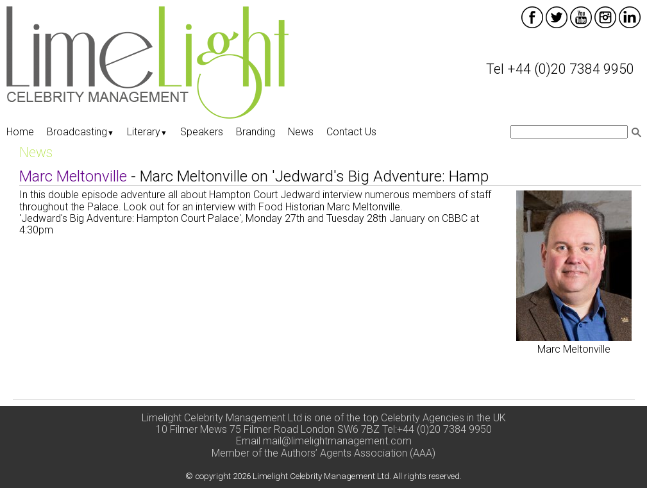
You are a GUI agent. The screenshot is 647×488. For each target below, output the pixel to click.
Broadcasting (80, 132)
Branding (255, 132)
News (301, 132)
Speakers (201, 132)
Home (20, 132)
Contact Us (351, 132)
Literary (147, 132)
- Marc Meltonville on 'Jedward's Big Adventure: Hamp (254, 176)
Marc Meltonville (573, 349)
